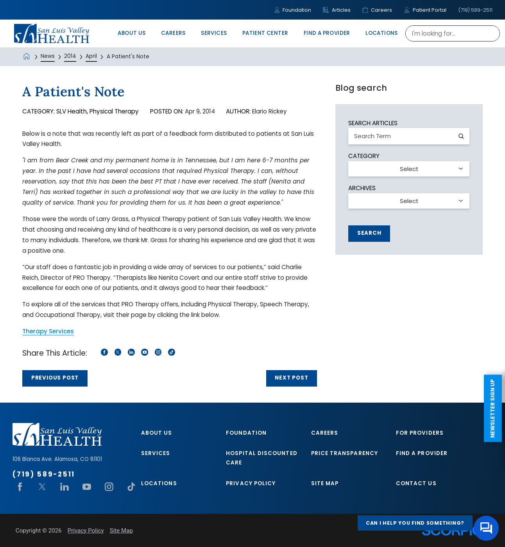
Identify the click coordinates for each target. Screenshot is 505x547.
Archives (362, 188)
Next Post (291, 377)
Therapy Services (48, 331)
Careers (377, 10)
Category (364, 156)
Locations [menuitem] (381, 33)
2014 (70, 56)
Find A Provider (422, 453)
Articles (336, 10)
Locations (159, 483)
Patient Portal (425, 10)
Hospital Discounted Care (261, 458)
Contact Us (416, 483)
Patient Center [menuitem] (265, 33)
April (91, 56)
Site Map (325, 483)
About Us (156, 433)
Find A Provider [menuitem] (327, 33)
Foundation (292, 10)
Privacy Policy (251, 483)
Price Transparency (344, 453)
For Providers (420, 433)
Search (369, 233)
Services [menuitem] (214, 33)
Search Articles (373, 123)
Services (155, 453)
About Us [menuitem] (131, 33)
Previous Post (55, 377)
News (48, 56)
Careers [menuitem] (173, 33)
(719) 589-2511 (475, 10)
